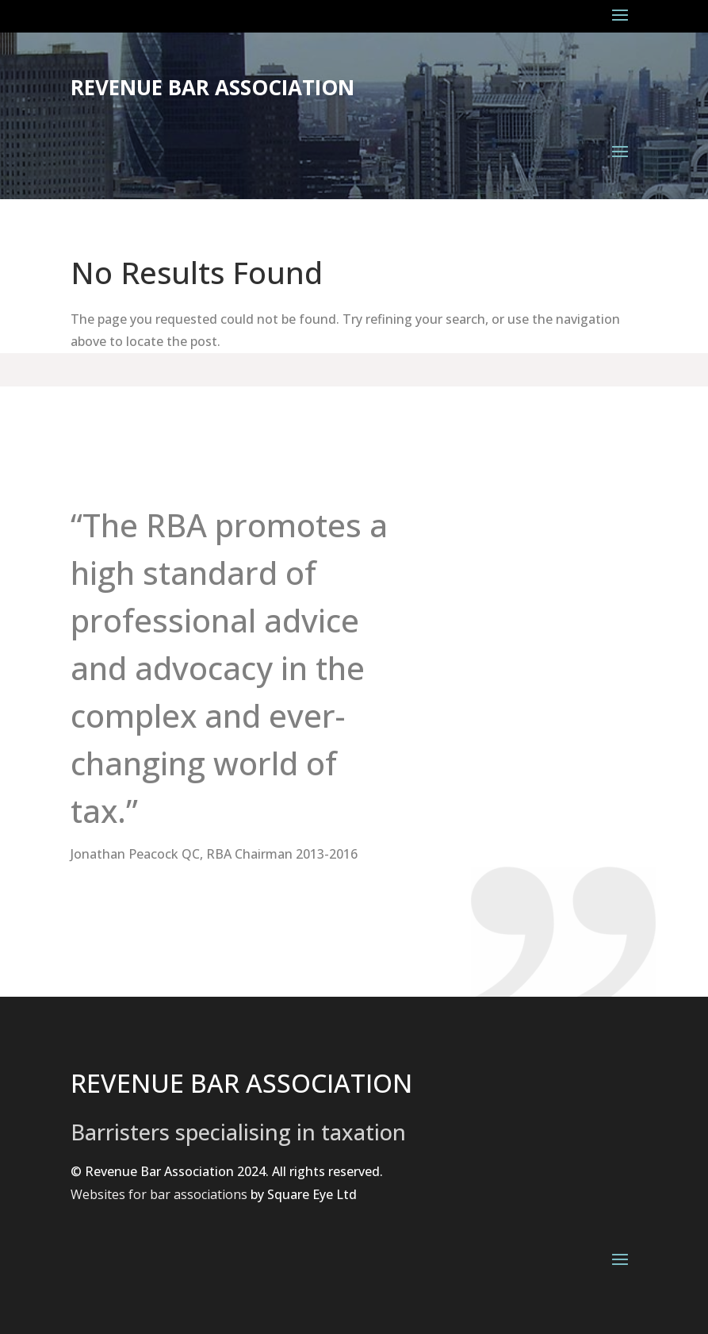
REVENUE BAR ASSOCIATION (241, 1083)
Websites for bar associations (159, 1194)
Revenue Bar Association (212, 87)
